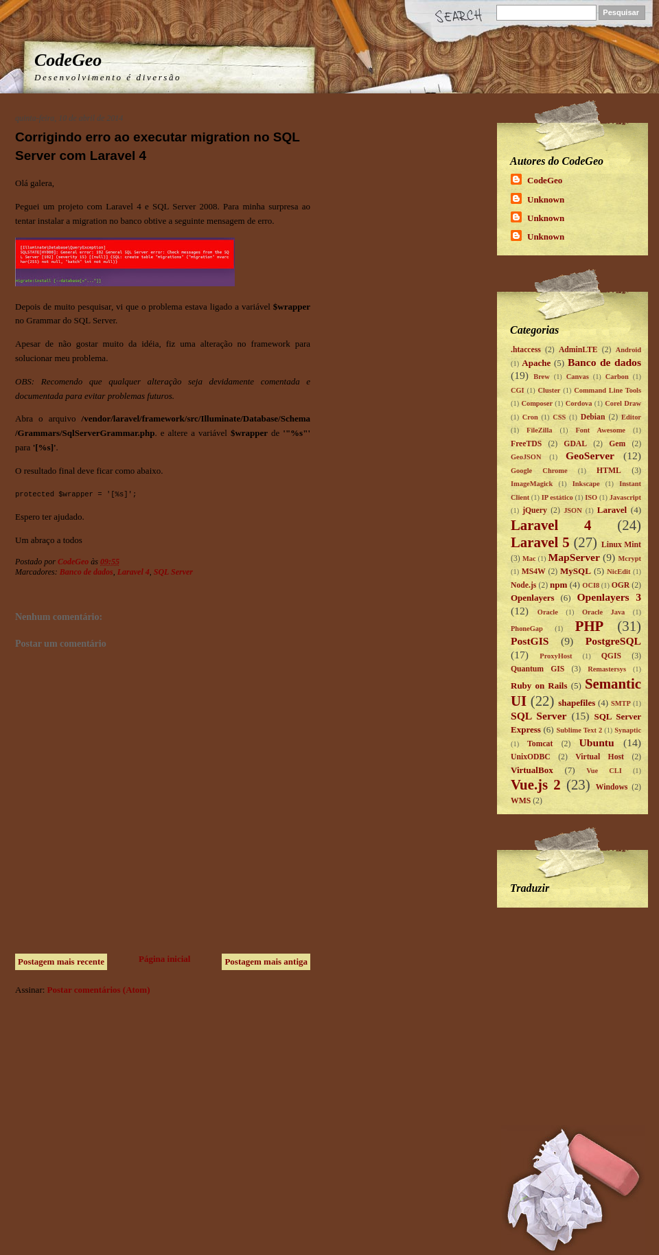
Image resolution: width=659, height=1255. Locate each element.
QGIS (611, 656)
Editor (631, 417)
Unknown (545, 199)
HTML (609, 470)
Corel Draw (623, 403)
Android (628, 350)
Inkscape (586, 483)
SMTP (621, 703)
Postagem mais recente (61, 961)
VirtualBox (532, 770)
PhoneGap (527, 628)
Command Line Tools (607, 390)
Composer (537, 403)
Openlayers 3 (609, 597)
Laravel (612, 510)
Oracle (547, 612)
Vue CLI (604, 770)
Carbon (617, 376)
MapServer (574, 557)
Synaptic (627, 730)
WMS (521, 800)
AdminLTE (578, 349)
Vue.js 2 (536, 784)
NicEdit (618, 571)
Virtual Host (599, 756)
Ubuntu (596, 742)
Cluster (548, 390)
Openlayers (533, 597)
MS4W (534, 571)
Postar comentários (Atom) (98, 990)
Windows (612, 787)
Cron (530, 417)
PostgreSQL (613, 641)
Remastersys (607, 669)
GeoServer (590, 455)
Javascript (625, 497)
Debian (593, 417)
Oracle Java (603, 612)
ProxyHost (556, 656)
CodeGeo (68, 60)
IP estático (557, 497)
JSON (573, 510)
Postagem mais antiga (266, 961)
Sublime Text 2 (579, 730)
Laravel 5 (540, 542)
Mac (529, 558)
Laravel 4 (133, 572)
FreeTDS (526, 443)
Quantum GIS (537, 669)
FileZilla (540, 430)
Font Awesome (600, 430)
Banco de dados (86, 572)
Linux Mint (621, 544)
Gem (617, 443)
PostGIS (529, 641)
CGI (517, 390)
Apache (536, 363)
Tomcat (540, 743)
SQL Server (173, 572)
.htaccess (526, 349)
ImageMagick (532, 483)
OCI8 (590, 585)
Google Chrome (539, 470)
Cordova (579, 403)
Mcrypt (629, 558)
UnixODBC (531, 756)
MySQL (575, 571)
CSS (559, 417)
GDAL (575, 443)
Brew (541, 376)
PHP (589, 626)
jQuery (534, 510)
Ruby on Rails (539, 685)
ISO (591, 497)
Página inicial (164, 959)
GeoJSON (526, 457)
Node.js (523, 585)
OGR (621, 585)
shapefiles (576, 703)
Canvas (577, 376)
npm (558, 584)
